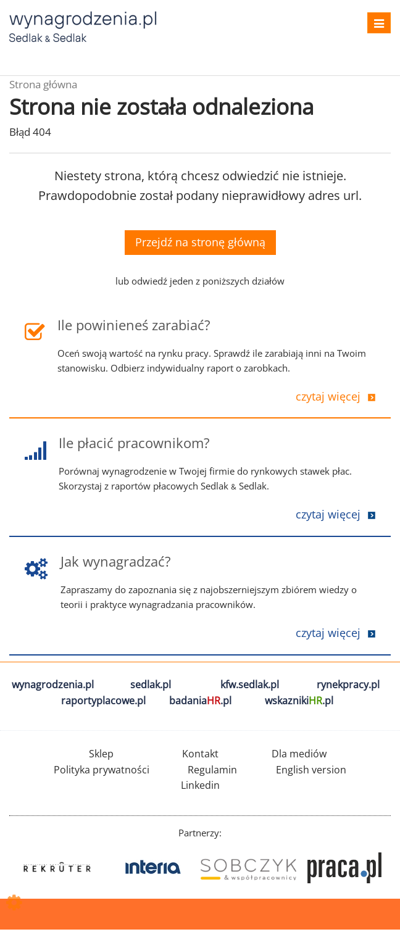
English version (311, 769)
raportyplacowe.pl (103, 700)
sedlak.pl (150, 684)
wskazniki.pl (299, 700)
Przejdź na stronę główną (200, 242)
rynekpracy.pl (348, 684)
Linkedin (200, 785)
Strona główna (43, 84)
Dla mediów (299, 753)
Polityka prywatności (101, 769)
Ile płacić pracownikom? (134, 442)
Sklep (101, 753)
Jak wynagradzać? (115, 561)
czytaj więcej (328, 396)
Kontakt (200, 753)
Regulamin (212, 769)
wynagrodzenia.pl (53, 684)
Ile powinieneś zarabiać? (133, 324)
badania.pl (200, 700)
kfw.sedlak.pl (249, 684)
